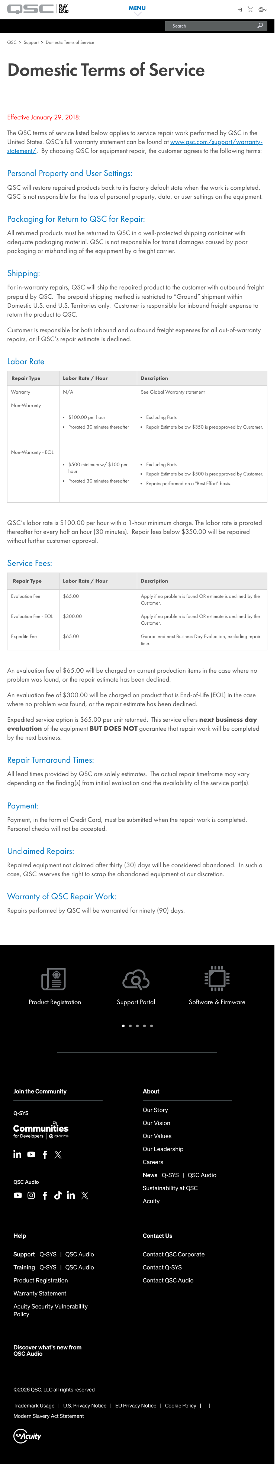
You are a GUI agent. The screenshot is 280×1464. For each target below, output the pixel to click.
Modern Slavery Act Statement (48, 1416)
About (151, 1091)
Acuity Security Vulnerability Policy (50, 1310)
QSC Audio (26, 1182)
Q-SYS (20, 1114)
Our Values (157, 1136)
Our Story (155, 1110)
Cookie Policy (180, 1406)
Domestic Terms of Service (70, 42)
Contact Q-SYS (162, 1267)
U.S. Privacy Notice (84, 1406)
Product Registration (40, 1280)
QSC (11, 42)
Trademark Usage (34, 1406)
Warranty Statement (40, 1293)
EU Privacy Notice (136, 1406)
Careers (153, 1162)
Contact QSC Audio (168, 1280)
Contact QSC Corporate (174, 1254)
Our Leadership (163, 1149)
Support (31, 42)
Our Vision (156, 1123)
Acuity (151, 1201)
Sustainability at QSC (170, 1188)
